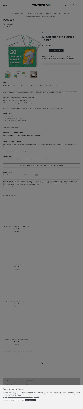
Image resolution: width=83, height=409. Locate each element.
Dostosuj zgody (20, 400)
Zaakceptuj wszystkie (30, 400)
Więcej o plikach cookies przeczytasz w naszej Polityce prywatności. (21, 397)
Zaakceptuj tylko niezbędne (9, 400)
